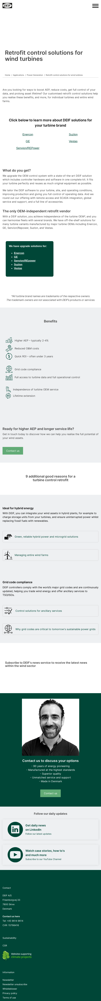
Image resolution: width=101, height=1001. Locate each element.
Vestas (73, 141)
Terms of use (9, 997)
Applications (18, 75)
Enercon (27, 134)
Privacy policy (10, 993)
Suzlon (73, 134)
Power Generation (35, 75)
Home (7, 75)
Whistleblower (10, 988)
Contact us (12, 450)
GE (28, 141)
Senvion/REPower (27, 148)
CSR (5, 945)
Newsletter (8, 980)
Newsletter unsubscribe (15, 984)
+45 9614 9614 (15, 920)
